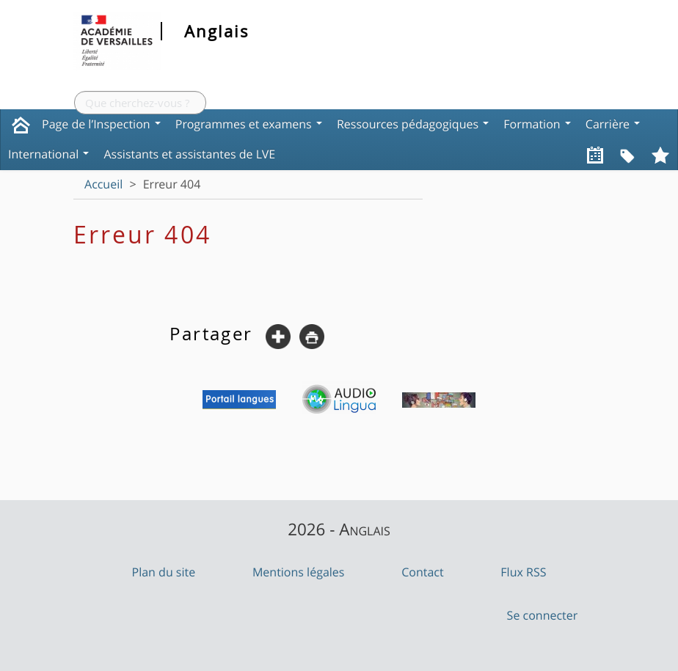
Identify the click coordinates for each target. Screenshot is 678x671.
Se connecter (542, 615)
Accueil (103, 184)
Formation (537, 124)
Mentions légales (298, 572)
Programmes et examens (248, 124)
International (48, 154)
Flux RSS (523, 572)
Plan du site (164, 572)
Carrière (613, 124)
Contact (422, 572)
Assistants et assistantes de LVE (189, 154)
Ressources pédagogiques (413, 124)
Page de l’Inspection (101, 124)
